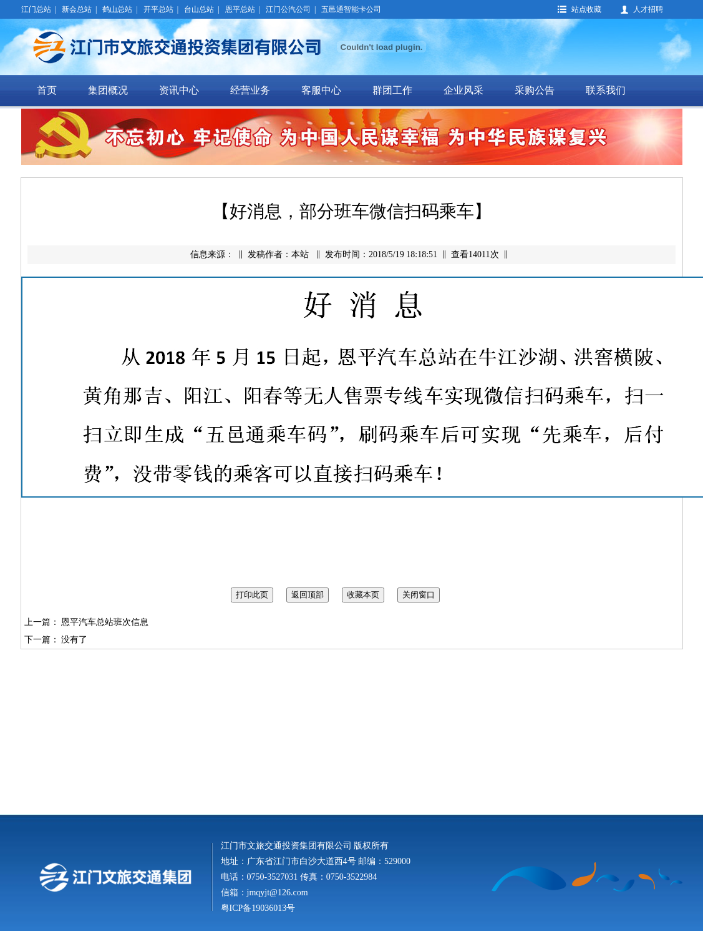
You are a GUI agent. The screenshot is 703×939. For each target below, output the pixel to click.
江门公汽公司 (288, 9)
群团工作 (392, 90)
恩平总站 (240, 9)
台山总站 (199, 9)
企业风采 (463, 90)
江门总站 (36, 9)
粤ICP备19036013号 (258, 908)
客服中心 (321, 90)
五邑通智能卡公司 (351, 9)
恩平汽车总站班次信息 (104, 622)
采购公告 (535, 90)
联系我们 (606, 90)
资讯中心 (179, 90)
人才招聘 (648, 9)
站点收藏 (586, 9)
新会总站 (77, 9)
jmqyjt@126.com (277, 892)
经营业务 (250, 90)
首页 (47, 90)
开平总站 (158, 9)
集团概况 (108, 90)
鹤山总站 (117, 9)
